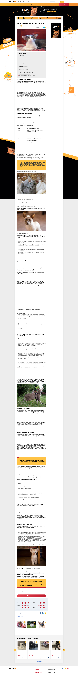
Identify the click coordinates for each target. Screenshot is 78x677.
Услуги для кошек (38, 672)
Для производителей (51, 672)
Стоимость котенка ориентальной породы (26, 72)
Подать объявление (63, 4)
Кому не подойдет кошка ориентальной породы (27, 75)
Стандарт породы (24, 60)
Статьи (38, 4)
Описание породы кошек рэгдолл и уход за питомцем (31, 629)
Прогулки (20, 67)
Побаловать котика (31, 595)
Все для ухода (38, 671)
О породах (37, 668)
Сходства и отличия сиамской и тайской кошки (41, 629)
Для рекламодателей (51, 669)
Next (64, 650)
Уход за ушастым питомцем (23, 66)
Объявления (33, 4)
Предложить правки (20, 616)
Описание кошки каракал (20, 629)
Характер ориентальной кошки (26, 63)
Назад (18, 25)
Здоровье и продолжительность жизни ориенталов (29, 64)
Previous (15, 650)
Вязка (42, 18)
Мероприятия (42, 4)
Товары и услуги (58, 18)
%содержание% (21, 55)
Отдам (34, 18)
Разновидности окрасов (25, 61)
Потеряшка (50, 18)
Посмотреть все (39, 661)
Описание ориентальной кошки (24, 58)
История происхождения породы (24, 57)
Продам (26, 18)
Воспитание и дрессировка (23, 69)
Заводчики (37, 669)
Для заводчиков (51, 668)
